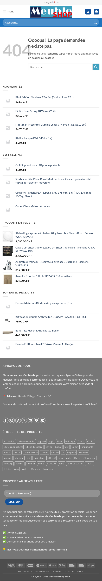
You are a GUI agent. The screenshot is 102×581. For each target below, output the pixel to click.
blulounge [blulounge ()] (70, 441)
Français (50, 2)
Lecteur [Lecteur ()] (44, 452)
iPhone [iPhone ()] (7, 452)
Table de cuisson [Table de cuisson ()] (75, 463)
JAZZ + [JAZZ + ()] (17, 452)
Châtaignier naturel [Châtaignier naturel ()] (13, 447)
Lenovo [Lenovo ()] (55, 452)
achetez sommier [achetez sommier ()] (26, 441)
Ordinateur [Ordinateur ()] (39, 458)
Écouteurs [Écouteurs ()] (48, 469)
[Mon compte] (88, 11)
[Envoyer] (95, 22)
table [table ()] (61, 463)
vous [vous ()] (16, 469)
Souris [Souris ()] (41, 463)
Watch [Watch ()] (25, 469)
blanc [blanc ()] (59, 441)
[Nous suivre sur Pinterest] (36, 420)
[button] (9, 11)
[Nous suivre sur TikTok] (18, 420)
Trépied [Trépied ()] (7, 469)
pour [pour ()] (61, 458)
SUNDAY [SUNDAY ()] (51, 463)
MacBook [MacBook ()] (83, 452)
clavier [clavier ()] (49, 447)
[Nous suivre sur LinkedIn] (43, 420)
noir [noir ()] (28, 458)
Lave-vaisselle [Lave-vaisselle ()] (31, 452)
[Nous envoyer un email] (30, 420)
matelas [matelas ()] (7, 458)
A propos (58, 571)
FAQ (19, 571)
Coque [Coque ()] (58, 447)
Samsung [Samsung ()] (8, 463)
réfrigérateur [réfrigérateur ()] (89, 458)
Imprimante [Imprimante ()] (87, 447)
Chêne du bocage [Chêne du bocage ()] (34, 447)
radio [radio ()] (68, 458)
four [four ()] (66, 447)
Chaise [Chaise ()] (90, 441)
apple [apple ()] (51, 441)
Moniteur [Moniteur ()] (19, 458)
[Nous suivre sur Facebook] (6, 420)
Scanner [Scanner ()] (19, 463)
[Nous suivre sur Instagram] (12, 420)
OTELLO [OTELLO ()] (51, 458)
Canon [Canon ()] (81, 441)
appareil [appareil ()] (42, 441)
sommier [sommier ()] (31, 463)
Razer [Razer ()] (77, 458)
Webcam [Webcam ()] (35, 469)
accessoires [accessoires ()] (9, 441)
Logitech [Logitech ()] (71, 452)
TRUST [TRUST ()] (89, 463)
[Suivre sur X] (24, 420)
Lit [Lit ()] (63, 452)
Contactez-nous (76, 571)
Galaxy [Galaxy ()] (75, 447)
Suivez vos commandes (36, 571)
